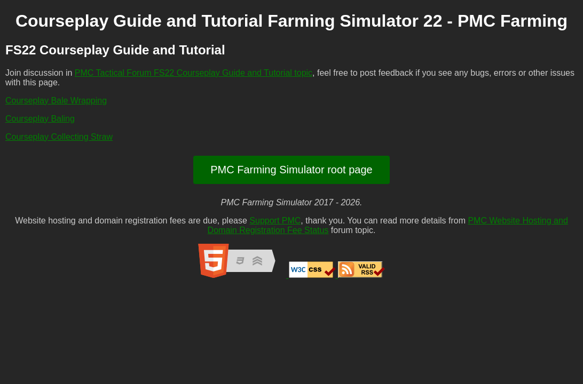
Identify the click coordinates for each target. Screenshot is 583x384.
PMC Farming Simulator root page (291, 169)
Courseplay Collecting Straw (59, 136)
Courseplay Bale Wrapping (56, 100)
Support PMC (275, 220)
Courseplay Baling (40, 118)
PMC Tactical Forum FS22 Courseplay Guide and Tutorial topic (193, 72)
